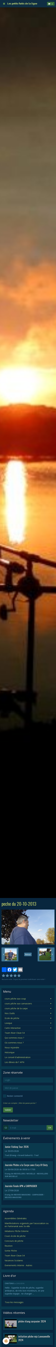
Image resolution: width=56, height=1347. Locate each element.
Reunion (9, 1245)
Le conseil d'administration (17, 1057)
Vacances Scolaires (14, 1260)
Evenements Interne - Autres (18, 1265)
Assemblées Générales (16, 1218)
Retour (28, 954)
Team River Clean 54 (15, 1032)
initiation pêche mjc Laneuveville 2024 (34, 1338)
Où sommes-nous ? (14, 1042)
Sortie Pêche (11, 1250)
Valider (8, 1109)
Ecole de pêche (12, 1018)
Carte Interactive (13, 1028)
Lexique (8, 1023)
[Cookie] (6, 1341)
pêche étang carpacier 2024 (32, 1321)
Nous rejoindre (12, 1047)
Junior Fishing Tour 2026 (17, 1146)
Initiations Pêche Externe (17, 1231)
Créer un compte (10, 1103)
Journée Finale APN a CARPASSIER (21, 1186)
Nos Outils (10, 1013)
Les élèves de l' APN (14, 1062)
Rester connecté (13, 1096)
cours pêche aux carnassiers (18, 1003)
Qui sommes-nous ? (14, 1037)
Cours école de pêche (15, 1236)
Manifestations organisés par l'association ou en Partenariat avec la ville (27, 1225)
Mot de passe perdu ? (27, 1103)
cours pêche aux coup (15, 998)
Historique (9, 1052)
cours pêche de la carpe (16, 1008)
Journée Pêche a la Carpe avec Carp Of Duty (26, 1165)
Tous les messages (14, 1302)
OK (49, 1127)
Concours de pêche (14, 1240)
